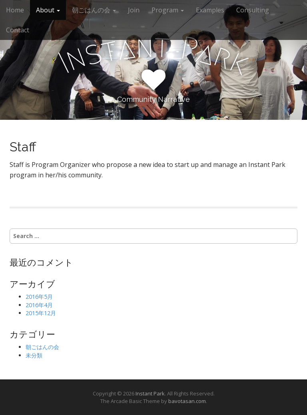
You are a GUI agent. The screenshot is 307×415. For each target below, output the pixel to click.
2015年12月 (41, 313)
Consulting (252, 10)
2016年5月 (39, 296)
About (48, 10)
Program (168, 10)
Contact (17, 30)
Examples (210, 10)
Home (15, 10)
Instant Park (150, 393)
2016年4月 (39, 305)
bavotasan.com (187, 401)
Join (134, 10)
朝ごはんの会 (94, 10)
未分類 (34, 355)
